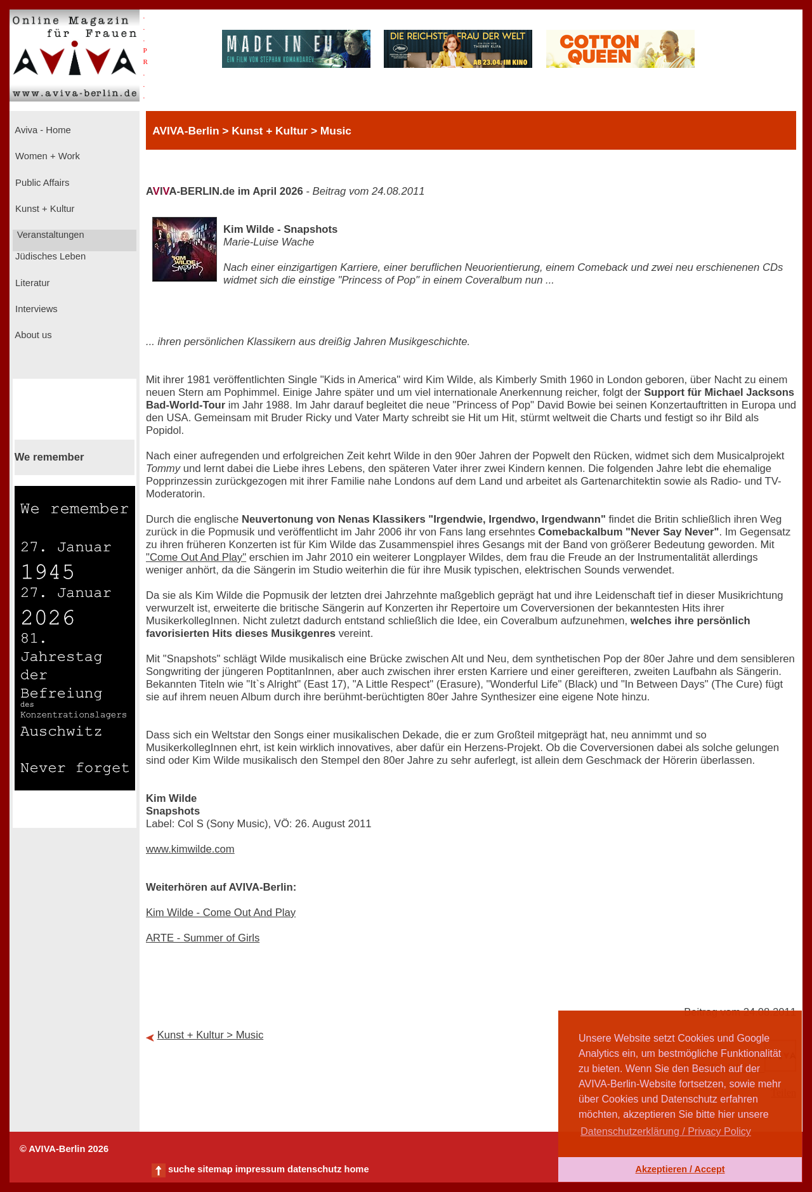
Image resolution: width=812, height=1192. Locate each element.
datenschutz (314, 1169)
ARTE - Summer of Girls (202, 938)
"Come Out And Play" (196, 557)
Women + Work (46, 156)
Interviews (35, 309)
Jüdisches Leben (49, 256)
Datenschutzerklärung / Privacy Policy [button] (665, 1131)
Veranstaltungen (49, 235)
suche (181, 1169)
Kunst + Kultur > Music (210, 1035)
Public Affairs (41, 183)
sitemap (214, 1169)
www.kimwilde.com (190, 849)
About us (32, 335)
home (356, 1169)
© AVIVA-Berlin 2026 (64, 1149)
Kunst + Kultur (43, 209)
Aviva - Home (42, 130)
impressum (260, 1169)
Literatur (31, 283)
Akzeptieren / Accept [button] (679, 1169)
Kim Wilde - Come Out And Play (221, 913)
